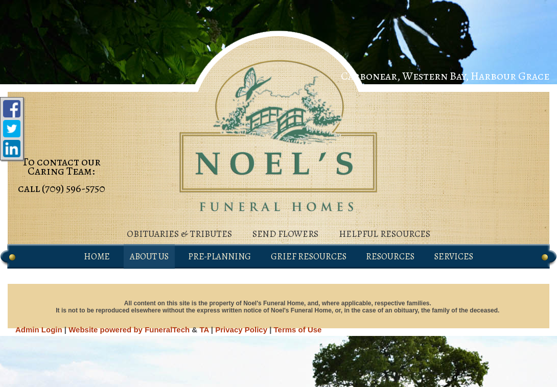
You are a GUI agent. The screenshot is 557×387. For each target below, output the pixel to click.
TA (203, 329)
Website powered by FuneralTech (129, 329)
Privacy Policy (241, 329)
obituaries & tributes (179, 234)
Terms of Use (298, 329)
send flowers (285, 234)
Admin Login (38, 329)
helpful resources (384, 234)
